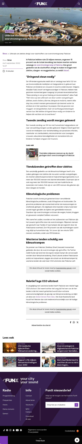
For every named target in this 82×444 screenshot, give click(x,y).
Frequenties (7, 400)
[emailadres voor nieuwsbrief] (62, 405)
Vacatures (29, 405)
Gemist (5, 413)
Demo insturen (8, 409)
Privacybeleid (33, 432)
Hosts (5, 405)
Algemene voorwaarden (37, 430)
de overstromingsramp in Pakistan (48, 65)
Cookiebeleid (70, 431)
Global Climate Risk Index (45, 297)
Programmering (9, 396)
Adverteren (30, 400)
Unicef (66, 70)
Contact (29, 396)
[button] (77, 440)
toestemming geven (64, 268)
